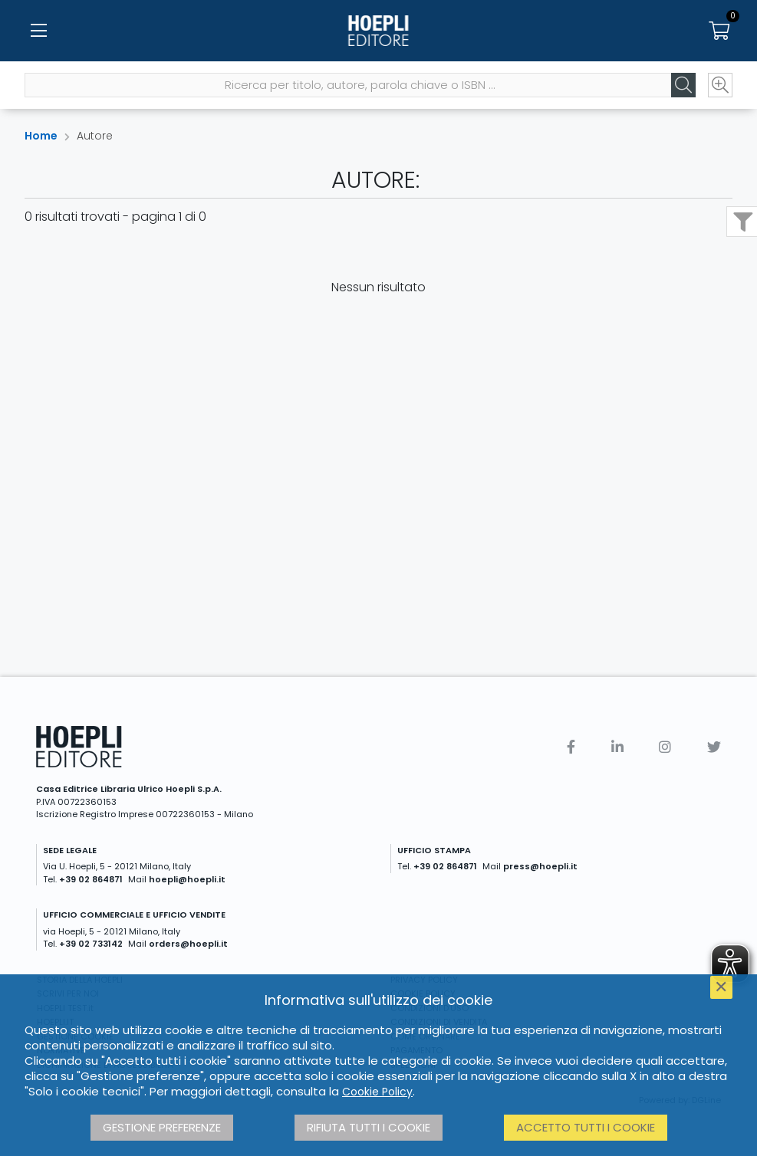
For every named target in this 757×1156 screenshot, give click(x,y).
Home (41, 135)
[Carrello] (718, 30)
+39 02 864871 (91, 879)
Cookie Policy (377, 1091)
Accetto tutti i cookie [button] (585, 1127)
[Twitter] (714, 747)
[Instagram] (665, 747)
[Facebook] (571, 747)
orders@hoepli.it (188, 944)
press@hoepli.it (540, 866)
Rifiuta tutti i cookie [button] (368, 1127)
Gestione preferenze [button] (162, 1127)
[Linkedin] (617, 747)
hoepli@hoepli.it (187, 879)
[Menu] (38, 30)
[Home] (378, 30)
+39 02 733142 (91, 944)
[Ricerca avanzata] (720, 85)
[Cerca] (683, 85)
